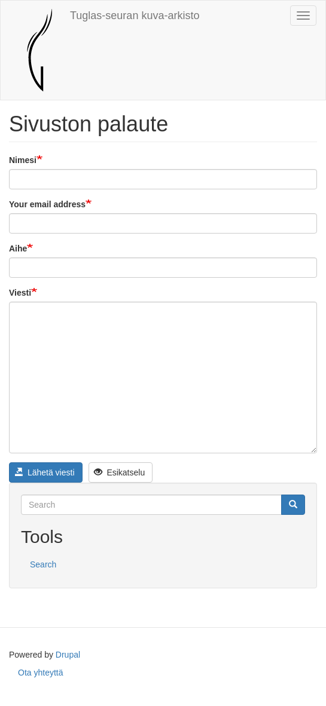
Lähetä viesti (45, 472)
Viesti (20, 292)
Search (43, 564)
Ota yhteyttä (40, 672)
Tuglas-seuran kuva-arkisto (134, 16)
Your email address (47, 204)
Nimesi (22, 160)
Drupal (68, 654)
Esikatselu (119, 472)
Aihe (18, 248)
